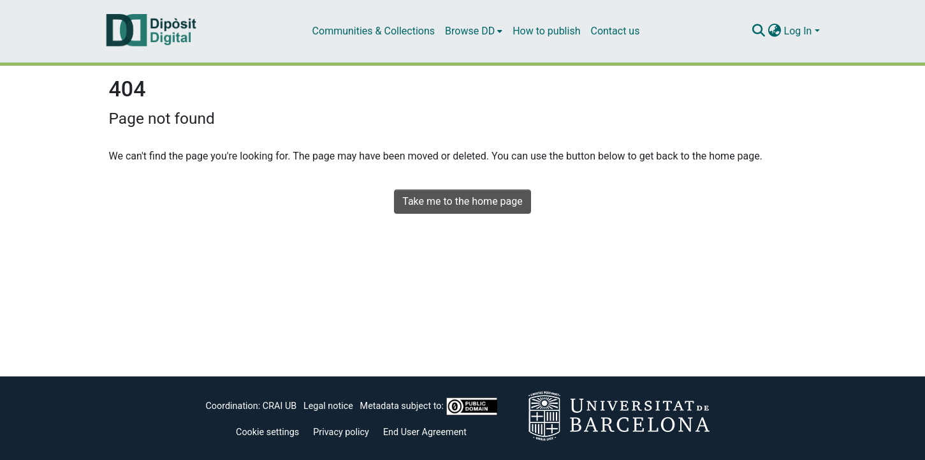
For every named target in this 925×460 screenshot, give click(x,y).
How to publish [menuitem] (546, 31)
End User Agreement (425, 432)
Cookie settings (267, 432)
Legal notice (328, 406)
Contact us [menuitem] (614, 31)
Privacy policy (341, 432)
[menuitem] (473, 31)
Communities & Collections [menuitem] (373, 31)
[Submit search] (759, 31)
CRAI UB (279, 406)
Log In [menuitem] (798, 31)
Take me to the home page (462, 201)
